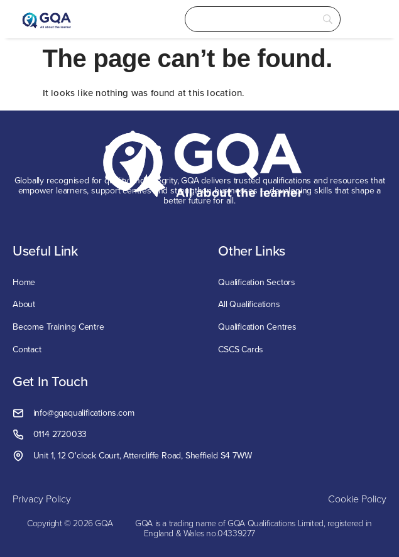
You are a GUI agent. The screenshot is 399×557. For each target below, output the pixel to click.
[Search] (263, 19)
